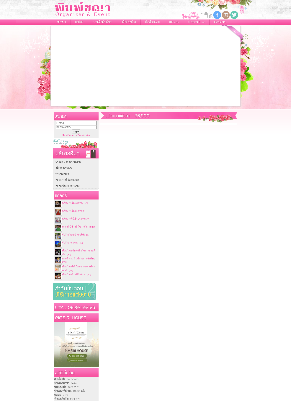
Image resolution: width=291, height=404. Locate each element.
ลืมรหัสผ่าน (68, 135)
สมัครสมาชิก (83, 135)
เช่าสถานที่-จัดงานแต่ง (67, 179)
